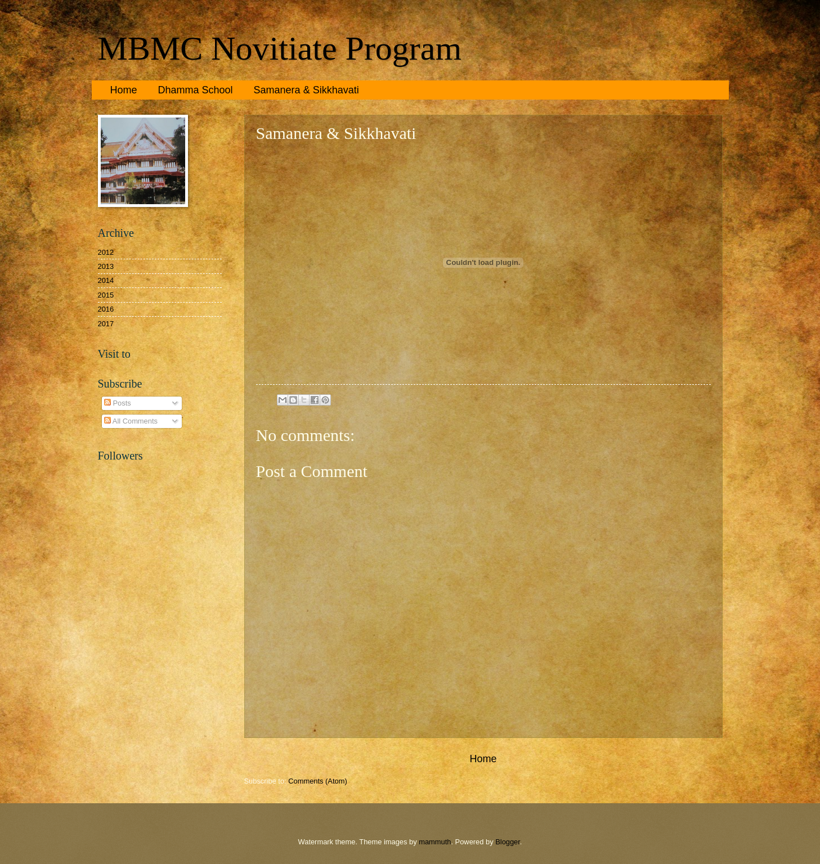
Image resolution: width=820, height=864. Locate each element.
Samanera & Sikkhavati (306, 90)
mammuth (435, 842)
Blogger (507, 842)
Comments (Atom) (317, 781)
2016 (106, 309)
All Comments (131, 421)
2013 (106, 266)
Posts (117, 403)
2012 (106, 252)
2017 (106, 324)
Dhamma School (195, 90)
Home (123, 90)
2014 (106, 280)
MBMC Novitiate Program (280, 48)
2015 (106, 295)
